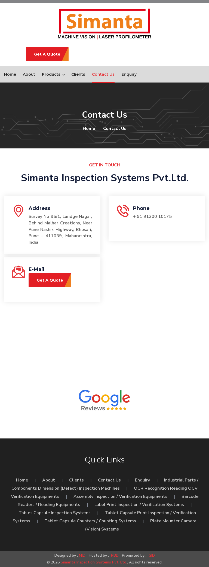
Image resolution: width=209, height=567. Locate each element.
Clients (78, 74)
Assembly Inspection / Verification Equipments (120, 496)
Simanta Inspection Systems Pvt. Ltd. (94, 562)
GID (151, 555)
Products (51, 74)
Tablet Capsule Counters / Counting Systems (90, 521)
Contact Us (103, 74)
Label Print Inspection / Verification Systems (139, 505)
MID (82, 555)
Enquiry (129, 74)
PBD (115, 555)
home (89, 129)
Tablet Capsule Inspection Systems (55, 513)
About (29, 74)
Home (10, 74)
